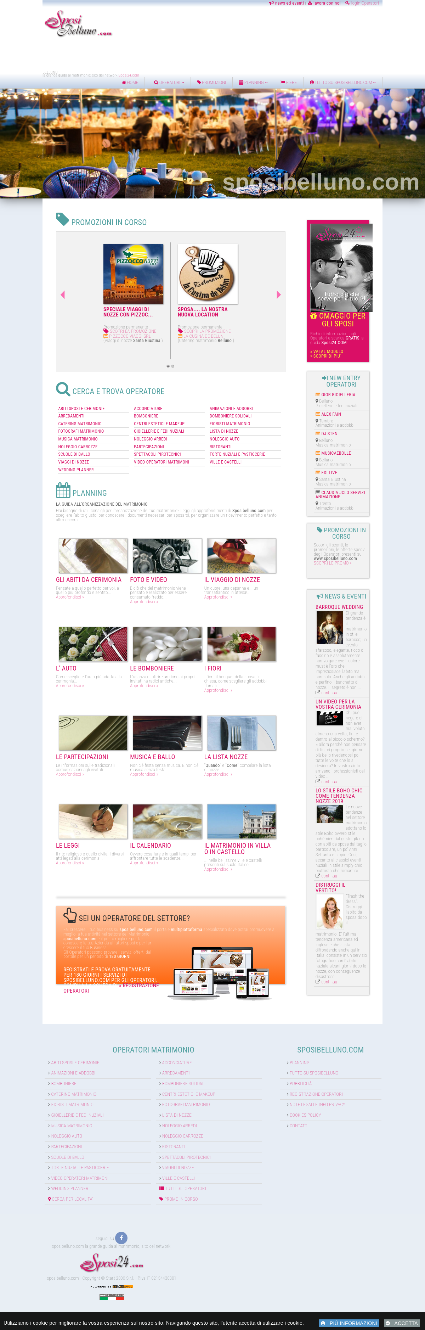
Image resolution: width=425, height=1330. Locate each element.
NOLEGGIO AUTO (225, 426)
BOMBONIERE (125, 403)
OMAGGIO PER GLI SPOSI (370, 316)
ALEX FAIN (353, 403)
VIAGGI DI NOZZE (31, 449)
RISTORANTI (221, 434)
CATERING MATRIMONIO (38, 411)
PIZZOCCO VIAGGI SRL (79, 336)
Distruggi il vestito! (363, 794)
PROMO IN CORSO (165, 1182)
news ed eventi (323, 3)
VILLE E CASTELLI (226, 449)
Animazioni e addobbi (31, 1056)
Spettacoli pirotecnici (173, 1140)
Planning (290, 82)
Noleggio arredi (166, 1108)
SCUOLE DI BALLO (32, 441)
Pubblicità (315, 1066)
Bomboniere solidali (170, 1066)
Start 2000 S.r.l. (120, 1261)
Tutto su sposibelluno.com (380, 82)
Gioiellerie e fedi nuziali (35, 1098)
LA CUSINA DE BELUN (153, 336)
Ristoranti (160, 1129)
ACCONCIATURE (127, 396)
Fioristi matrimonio (30, 1087)
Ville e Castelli (165, 1161)
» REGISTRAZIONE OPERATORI (109, 954)
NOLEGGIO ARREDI (129, 426)
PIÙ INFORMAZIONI (349, 1323)
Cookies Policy (320, 1098)
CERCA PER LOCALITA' (28, 1182)
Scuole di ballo (25, 1140)
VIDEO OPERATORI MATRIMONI (140, 449)
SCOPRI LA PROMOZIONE (82, 331)
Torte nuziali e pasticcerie (38, 1151)
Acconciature (163, 1045)
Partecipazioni (24, 1129)
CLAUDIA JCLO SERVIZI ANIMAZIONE (361, 484)
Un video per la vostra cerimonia (366, 661)
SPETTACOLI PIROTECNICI (136, 441)
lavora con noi (361, 3)
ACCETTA (402, 1323)
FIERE (326, 82)
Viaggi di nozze (165, 1151)
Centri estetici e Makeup (175, 1077)
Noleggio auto (24, 1119)
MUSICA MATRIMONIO (36, 426)
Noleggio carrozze (169, 1119)
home (167, 82)
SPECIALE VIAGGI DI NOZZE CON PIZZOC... (80, 312)
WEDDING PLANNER (34, 457)
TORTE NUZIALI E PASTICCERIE (237, 441)
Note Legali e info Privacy (332, 1087)
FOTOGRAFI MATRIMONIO (39, 418)
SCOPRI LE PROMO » (354, 541)
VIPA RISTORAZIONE (226, 336)
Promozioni (249, 82)
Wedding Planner (27, 1171)
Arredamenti (162, 1056)
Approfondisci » (27, 589)
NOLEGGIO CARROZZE (36, 434)
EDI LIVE (351, 462)
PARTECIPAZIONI (128, 434)
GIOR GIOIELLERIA (360, 383)
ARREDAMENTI (29, 403)
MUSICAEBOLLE (358, 442)
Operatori (206, 82)
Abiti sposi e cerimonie (33, 1045)
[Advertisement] (212, 54)
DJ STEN (351, 422)
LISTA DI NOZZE (224, 418)
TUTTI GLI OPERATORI (169, 1171)
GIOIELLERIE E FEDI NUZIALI (138, 418)
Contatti (313, 1108)
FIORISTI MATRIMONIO (230, 411)
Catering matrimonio (32, 1077)
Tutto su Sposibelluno (328, 1056)
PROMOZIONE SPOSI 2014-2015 (227, 312)
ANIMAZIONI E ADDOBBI (231, 396)
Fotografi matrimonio (173, 1087)
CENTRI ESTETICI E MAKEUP (138, 411)
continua (351, 649)
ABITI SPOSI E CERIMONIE (39, 396)
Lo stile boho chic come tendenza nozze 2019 (367, 729)
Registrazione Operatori (330, 1077)
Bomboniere (22, 1066)
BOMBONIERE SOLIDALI (231, 403)
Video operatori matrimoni (38, 1161)
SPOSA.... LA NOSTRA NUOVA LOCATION (155, 312)
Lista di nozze (163, 1098)
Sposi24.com (91, 75)
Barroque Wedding (360, 585)
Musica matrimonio (29, 1108)
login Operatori (399, 3)
